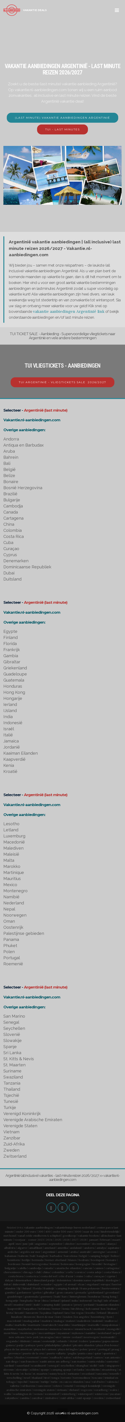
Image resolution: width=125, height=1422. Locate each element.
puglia (72, 1353)
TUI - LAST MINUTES (62, 129)
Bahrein (10, 457)
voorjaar (20, 1239)
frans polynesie (90, 1288)
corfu (69, 1272)
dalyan (9, 1280)
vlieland (74, 1390)
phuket (67, 1345)
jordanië (89, 1304)
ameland (49, 1247)
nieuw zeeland (72, 1337)
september (56, 1243)
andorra (89, 1247)
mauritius (10, 1329)
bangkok (42, 1256)
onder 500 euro (63, 1231)
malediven (83, 1321)
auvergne (99, 1252)
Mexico (10, 884)
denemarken (23, 1280)
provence (15, 1353)
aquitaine (114, 1247)
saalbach (56, 1357)
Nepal (9, 909)
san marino (79, 1361)
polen (83, 1349)
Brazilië (10, 493)
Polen (9, 951)
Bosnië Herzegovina (22, 487)
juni (25, 1243)
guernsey (46, 1296)
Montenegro (15, 890)
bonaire (111, 1260)
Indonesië (12, 722)
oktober (70, 1243)
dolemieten (64, 1280)
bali (32, 1256)
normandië (108, 1337)
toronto (66, 1377)
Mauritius (12, 878)
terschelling (14, 1377)
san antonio (112, 1357)
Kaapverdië (14, 759)
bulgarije (10, 1268)
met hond (10, 1235)
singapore (113, 1365)
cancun (87, 1268)
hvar (37, 1300)
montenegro (28, 1333)
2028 (83, 1239)
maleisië (97, 1321)
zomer (32, 1239)
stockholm (93, 1369)
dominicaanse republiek (88, 1280)
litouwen (29, 1316)
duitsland (33, 1284)
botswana (67, 1264)
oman (36, 1341)
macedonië (14, 1321)
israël (8, 1304)
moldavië (99, 1329)
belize (115, 1256)
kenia (66, 1308)
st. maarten (40, 1373)
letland (101, 1312)
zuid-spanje (83, 1398)
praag (115, 1349)
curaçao (99, 1276)
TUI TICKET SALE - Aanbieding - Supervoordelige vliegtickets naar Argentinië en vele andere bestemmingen (62, 336)
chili (38, 1272)
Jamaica (11, 741)
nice (58, 1337)
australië (85, 1252)
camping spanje (61, 1369)
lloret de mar (45, 1316)
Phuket (10, 945)
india (75, 1300)
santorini (112, 1361)
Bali (6, 463)
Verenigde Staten (20, 1125)
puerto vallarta (56, 1353)
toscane (97, 1377)
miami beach (83, 1329)
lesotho (90, 1312)
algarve (22, 1247)
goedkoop (69, 1235)
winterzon (101, 1394)
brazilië (97, 1264)
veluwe (57, 1385)
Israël (8, 728)
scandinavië (38, 1365)
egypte (58, 1284)
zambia (24, 1398)
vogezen (86, 1390)
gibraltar (49, 1292)
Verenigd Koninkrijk (22, 1113)
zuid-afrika (67, 1398)
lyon (109, 1316)
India (8, 716)
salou (67, 1357)
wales (113, 1390)
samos (98, 1357)
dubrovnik (19, 1284)
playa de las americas (18, 1349)
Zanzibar (11, 1138)
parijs (20, 1345)
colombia (58, 1272)
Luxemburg (14, 836)
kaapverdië (15, 1308)
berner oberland (55, 1260)
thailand (37, 1377)
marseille (94, 1325)
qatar (97, 1353)
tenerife (115, 1373)
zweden (98, 1398)
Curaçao (11, 548)
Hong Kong (14, 692)
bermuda (37, 1260)
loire (58, 1316)
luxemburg (98, 1316)
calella (22, 1268)
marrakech (49, 1325)
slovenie (8, 1369)
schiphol (55, 1235)
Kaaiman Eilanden (20, 753)
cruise (79, 1276)
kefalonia (44, 1308)
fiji (18, 1288)
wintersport (85, 1394)
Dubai (8, 573)
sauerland (23, 1365)
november (83, 1243)
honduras (94, 1296)
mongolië (113, 1329)
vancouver (44, 1385)
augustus (41, 1243)
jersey (78, 1304)
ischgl (98, 1300)
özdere (83, 1341)
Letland (10, 829)
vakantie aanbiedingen (38, 1227)
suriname (74, 1373)
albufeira (9, 1247)
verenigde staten (44, 1390)
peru (40, 1345)
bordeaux (14, 1264)
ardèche (12, 1252)
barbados (56, 1256)
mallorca (111, 1321)
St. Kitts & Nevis (18, 1058)
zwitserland (113, 1398)
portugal (104, 1349)
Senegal (11, 1022)
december (98, 1243)
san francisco (29, 1361)
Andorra (11, 439)
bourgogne (83, 1264)
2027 (75, 1239)
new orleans (17, 1337)
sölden (34, 1369)
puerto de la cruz (34, 1353)
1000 (78, 1231)
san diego (12, 1361)
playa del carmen (45, 1349)
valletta (14, 1385)
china (46, 1272)
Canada (10, 512)
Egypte (10, 631)
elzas (81, 1284)
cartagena (112, 1268)
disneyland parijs (44, 1280)
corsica (80, 1272)
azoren (111, 1252)
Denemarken (15, 560)
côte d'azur (66, 1276)
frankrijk (49, 1288)
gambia (10, 1292)
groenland (112, 1292)
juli (31, 1243)
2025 (57, 1239)
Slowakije (12, 1040)
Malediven (13, 848)
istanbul (19, 1304)
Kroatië (10, 771)
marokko (64, 1325)
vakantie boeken (88, 1235)
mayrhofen (25, 1329)
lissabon (16, 1316)
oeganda (12, 1341)
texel (27, 1377)
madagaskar (32, 1321)
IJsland (10, 710)
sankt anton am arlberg (55, 1361)
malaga (59, 1321)
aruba (74, 1252)
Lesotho (11, 823)
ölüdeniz (25, 1341)
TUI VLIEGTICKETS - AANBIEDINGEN (62, 365)
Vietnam (11, 1131)
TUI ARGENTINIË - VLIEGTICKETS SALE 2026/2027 (62, 382)
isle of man (111, 1300)
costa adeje (94, 1272)
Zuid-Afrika (14, 1144)
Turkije (9, 1107)
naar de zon (91, 1231)
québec (8, 1357)
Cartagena (13, 518)
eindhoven (40, 1235)
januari (93, 1239)
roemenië (33, 1357)
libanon (113, 1312)
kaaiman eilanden (108, 1304)
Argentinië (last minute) (45, 410)
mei (18, 1243)
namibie (91, 1333)
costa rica (32, 1276)
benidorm (13, 1260)
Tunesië (10, 1101)
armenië (63, 1252)
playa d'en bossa (107, 1345)
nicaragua (47, 1337)
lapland (58, 1312)
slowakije (22, 1369)
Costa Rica (13, 536)
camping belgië (99, 1256)
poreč (93, 1349)
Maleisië (11, 854)
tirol (47, 1377)
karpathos (30, 1308)
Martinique (13, 872)
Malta (8, 860)
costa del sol (48, 1276)
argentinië (49, 1252)
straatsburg (109, 1369)
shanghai (82, 1365)
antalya (101, 1247)
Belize (9, 475)
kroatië (19, 1312)
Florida (10, 643)
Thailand (11, 1089)
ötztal (73, 1341)
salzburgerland (82, 1357)
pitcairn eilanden (83, 1345)
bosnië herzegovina (35, 1264)
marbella (20, 1325)
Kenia (8, 765)
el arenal (70, 1284)
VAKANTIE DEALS (35, 10)
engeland (93, 1284)
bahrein (23, 1256)
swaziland (88, 1373)
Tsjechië (11, 1095)
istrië (29, 1304)
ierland (55, 1300)
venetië (68, 1385)
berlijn (26, 1260)
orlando (62, 1341)
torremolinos (81, 1377)
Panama (11, 939)
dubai (7, 1284)
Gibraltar (11, 661)
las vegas (78, 1312)
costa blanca (112, 1272)
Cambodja (13, 506)
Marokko (11, 866)
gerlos (37, 1292)
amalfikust (35, 1247)
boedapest (97, 1260)
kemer (56, 1308)
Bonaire (10, 481)
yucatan (115, 1394)
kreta (9, 1312)
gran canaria (65, 1292)
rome (44, 1357)
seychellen (67, 1365)
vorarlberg (101, 1390)
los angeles (81, 1316)
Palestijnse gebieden (23, 933)
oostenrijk (48, 1341)
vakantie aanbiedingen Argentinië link (68, 311)
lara (67, 1312)
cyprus (111, 1276)
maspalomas (110, 1325)
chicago (28, 1272)
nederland (104, 1333)
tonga (55, 1377)
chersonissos (12, 1272)
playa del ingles (68, 1349)
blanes (72, 1260)
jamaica (67, 1304)
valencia (112, 1381)
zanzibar (37, 1398)
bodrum (84, 1260)
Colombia (12, 530)
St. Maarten (14, 1064)
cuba (88, 1276)
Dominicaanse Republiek (27, 567)
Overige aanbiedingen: (24, 430)
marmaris (34, 1325)
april (11, 1243)
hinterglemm (78, 1296)
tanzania (102, 1373)
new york (32, 1337)
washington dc (22, 1394)
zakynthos (11, 1398)
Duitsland (12, 579)
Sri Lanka (12, 1052)
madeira (47, 1321)
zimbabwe (51, 1398)
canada (48, 1268)
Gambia (10, 655)
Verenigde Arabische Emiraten (32, 1119)
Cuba (8, 542)
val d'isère (98, 1381)
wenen (38, 1394)
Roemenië (13, 963)
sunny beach (58, 1373)
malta (9, 1325)
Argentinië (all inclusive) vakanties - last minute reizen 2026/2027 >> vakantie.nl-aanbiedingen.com (62, 1177)
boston (54, 1264)
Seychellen (14, 1028)
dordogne (112, 1280)
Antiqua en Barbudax (23, 445)
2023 (40, 1239)
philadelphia (53, 1345)
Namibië (11, 896)
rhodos (20, 1357)
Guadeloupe (15, 674)
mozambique (47, 1333)
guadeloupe (15, 1296)
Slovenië (11, 1034)
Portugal (11, 957)
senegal (53, 1365)
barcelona (70, 1256)
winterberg (68, 1394)
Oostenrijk (13, 927)
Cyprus (10, 554)
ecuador (46, 1284)
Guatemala (13, 680)
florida (37, 1288)
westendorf (52, 1394)
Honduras (12, 686)
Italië (8, 735)
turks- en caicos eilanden (67, 1381)
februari (105, 1239)
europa (105, 1284)
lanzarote (32, 1312)
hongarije (12, 1300)
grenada (80, 1292)
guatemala (31, 1296)
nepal (116, 1333)
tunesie (34, 1381)
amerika (62, 1247)
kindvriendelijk (110, 1231)
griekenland (95, 1292)
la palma (45, 1312)
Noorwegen (14, 915)
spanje (45, 1369)
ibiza (45, 1300)
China (8, 524)
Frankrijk (11, 649)
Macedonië (14, 842)
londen (68, 1316)
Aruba (9, 451)
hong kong (110, 1296)
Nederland (13, 903)
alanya (111, 1243)
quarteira (109, 1353)
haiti (57, 1296)
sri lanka (78, 1369)
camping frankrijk (67, 1288)
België (9, 469)
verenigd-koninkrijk (87, 1385)
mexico (68, 1329)
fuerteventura (110, 1288)
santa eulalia (96, 1361)
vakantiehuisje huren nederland (75, 1227)
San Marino (14, 1016)
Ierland (10, 704)
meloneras (41, 1329)
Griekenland (15, 668)
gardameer (24, 1292)
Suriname (12, 1071)
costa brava (16, 1276)
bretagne (110, 1264)
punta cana (85, 1353)
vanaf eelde (25, 1235)
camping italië (51, 1304)
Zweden (11, 1150)
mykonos (78, 1333)
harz (65, 1296)
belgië (83, 1256)
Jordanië (11, 747)
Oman (9, 921)
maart (116, 1239)
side (101, 1365)
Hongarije (12, 698)
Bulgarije (11, 500)
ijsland (65, 1300)
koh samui (92, 1308)
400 (48, 1231)
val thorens (28, 1385)
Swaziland (13, 1077)
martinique (79, 1325)
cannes (99, 1268)
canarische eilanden (68, 1268)
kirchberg (77, 1308)
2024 (49, 1239)
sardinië (9, 1365)
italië (37, 1304)
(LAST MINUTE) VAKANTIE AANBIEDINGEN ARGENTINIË (62, 117)
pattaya (30, 1345)
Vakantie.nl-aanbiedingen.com (31, 420)
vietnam (62, 1390)
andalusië (76, 1247)
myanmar (64, 1333)
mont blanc (11, 1333)
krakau (112, 1308)
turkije (45, 1381)
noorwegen (91, 1337)
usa (87, 1381)
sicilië (93, 1365)
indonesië (86, 1300)
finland (26, 1288)
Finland (10, 637)
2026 (66, 1239)
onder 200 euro (26, 1231)
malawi (70, 1321)
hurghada (26, 1300)
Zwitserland (14, 1156)
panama (95, 1341)
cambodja (34, 1268)
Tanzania (11, 1083)
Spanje (10, 1046)
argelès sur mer (30, 1252)
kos (103, 1308)
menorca (55, 1329)
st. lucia (26, 1373)
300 (40, 1231)
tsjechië (23, 1381)
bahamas (11, 1256)
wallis (7, 1394)
